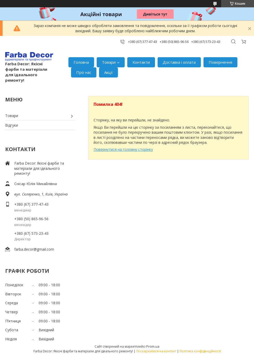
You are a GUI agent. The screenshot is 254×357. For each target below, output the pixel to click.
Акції (108, 72)
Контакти (141, 62)
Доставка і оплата (179, 62)
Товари (109, 62)
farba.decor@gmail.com (34, 249)
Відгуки (11, 125)
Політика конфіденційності (200, 351)
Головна (81, 62)
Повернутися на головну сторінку (123, 149)
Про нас (83, 72)
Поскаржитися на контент (156, 351)
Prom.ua (152, 346)
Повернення (220, 62)
